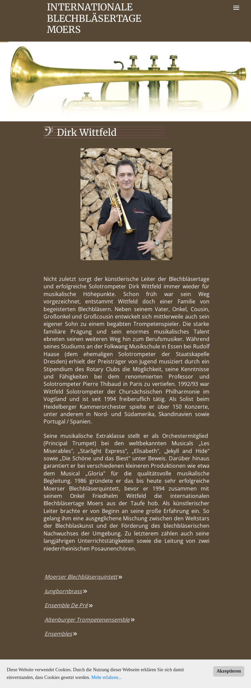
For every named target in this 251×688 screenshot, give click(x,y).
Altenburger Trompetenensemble (87, 619)
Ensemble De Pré (66, 605)
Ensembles (58, 633)
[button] (236, 8)
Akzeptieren (228, 671)
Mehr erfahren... (106, 677)
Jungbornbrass (63, 591)
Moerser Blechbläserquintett (81, 576)
